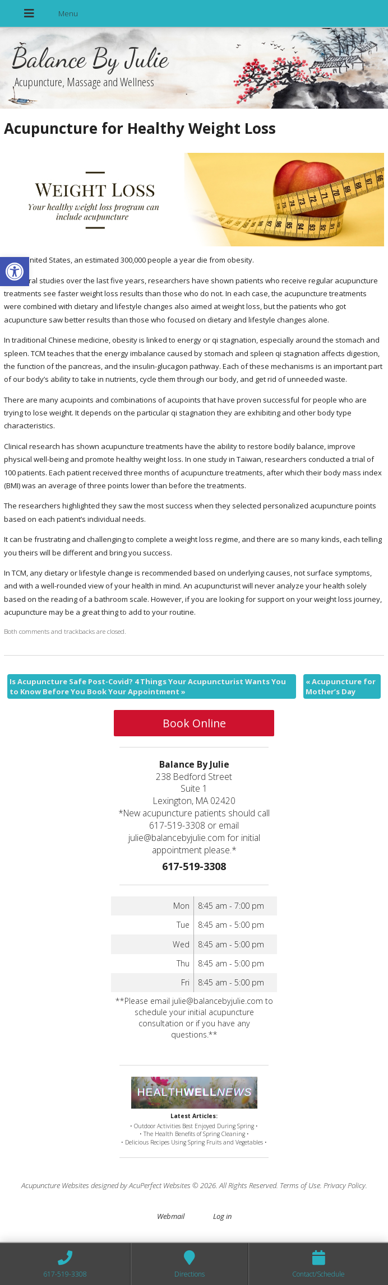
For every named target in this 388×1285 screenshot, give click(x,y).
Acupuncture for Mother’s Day (341, 686)
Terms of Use (300, 1185)
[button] (14, 271)
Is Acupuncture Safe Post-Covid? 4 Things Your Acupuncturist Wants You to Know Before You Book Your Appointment (148, 686)
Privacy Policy (345, 1185)
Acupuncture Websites (55, 1185)
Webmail (170, 1216)
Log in (222, 1216)
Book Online (194, 723)
